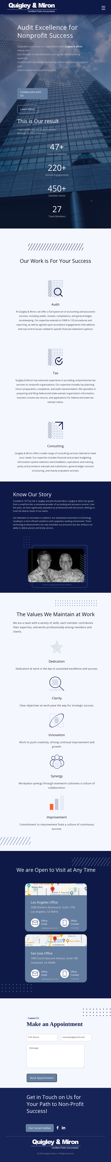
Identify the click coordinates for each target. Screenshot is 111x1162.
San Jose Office (42, 953)
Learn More (27, 109)
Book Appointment (42, 1078)
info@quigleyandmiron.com (50, 928)
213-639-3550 (75, 928)
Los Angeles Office (44, 902)
